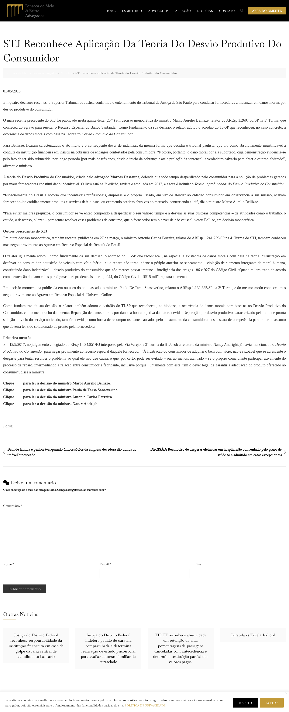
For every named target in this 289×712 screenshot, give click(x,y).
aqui (18, 383)
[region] (144, 701)
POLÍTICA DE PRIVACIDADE (145, 705)
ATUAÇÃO (183, 11)
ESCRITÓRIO (132, 11)
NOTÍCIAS (205, 11)
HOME (111, 11)
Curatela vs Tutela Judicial (252, 635)
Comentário (12, 506)
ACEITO (272, 703)
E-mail (105, 564)
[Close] (286, 693)
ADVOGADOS (158, 11)
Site (198, 564)
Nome (8, 564)
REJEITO (245, 703)
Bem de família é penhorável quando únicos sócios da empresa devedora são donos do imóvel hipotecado (71, 452)
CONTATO (227, 11)
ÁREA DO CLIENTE (267, 11)
